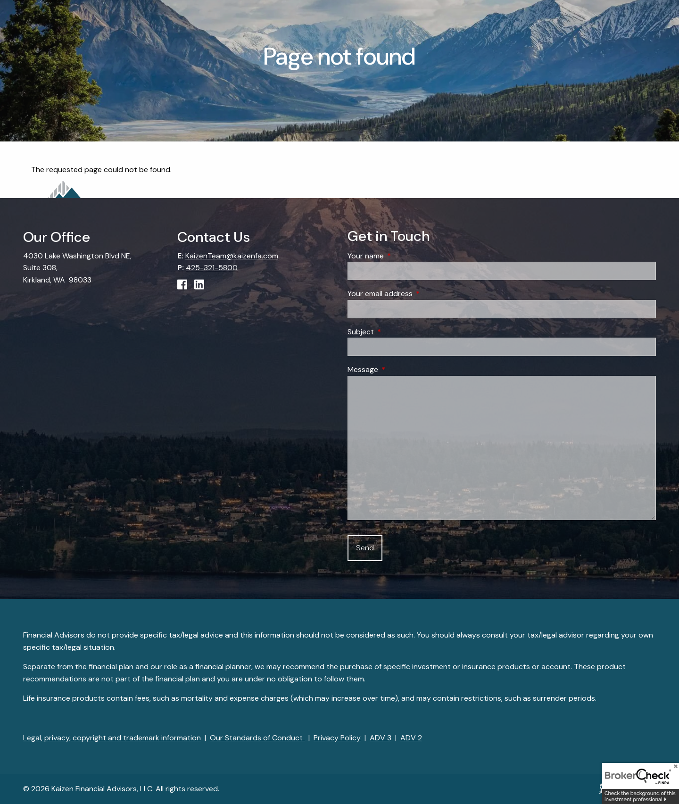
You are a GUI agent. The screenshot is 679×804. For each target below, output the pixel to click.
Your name (402, 256)
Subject (397, 332)
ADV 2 (411, 738)
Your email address (416, 293)
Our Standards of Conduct (257, 738)
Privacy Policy (337, 738)
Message (399, 369)
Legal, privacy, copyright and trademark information (112, 738)
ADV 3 (380, 738)
